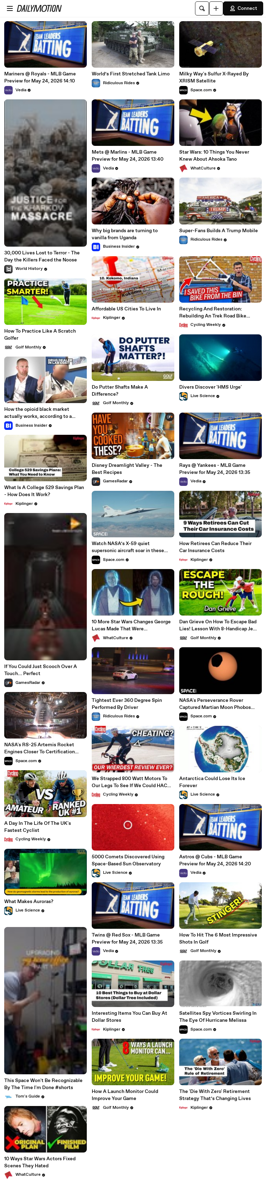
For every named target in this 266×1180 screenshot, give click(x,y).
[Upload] (216, 8)
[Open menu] (9, 8)
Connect (243, 8)
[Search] (202, 8)
